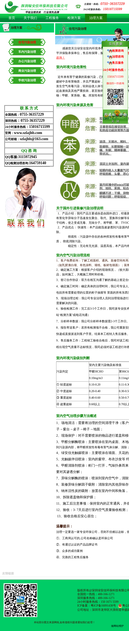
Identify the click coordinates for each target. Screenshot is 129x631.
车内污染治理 (27, 51)
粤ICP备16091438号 (103, 605)
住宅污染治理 (27, 42)
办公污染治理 (27, 61)
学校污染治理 (27, 80)
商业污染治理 (27, 70)
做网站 (115, 625)
